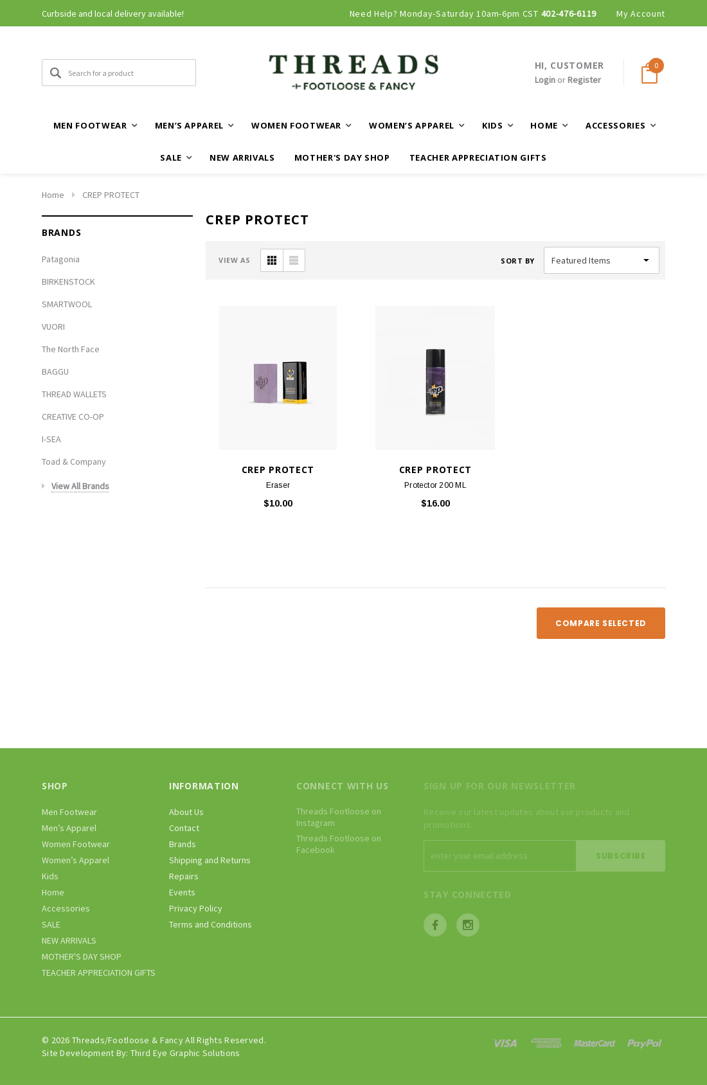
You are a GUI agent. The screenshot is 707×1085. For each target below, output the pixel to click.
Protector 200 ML (435, 485)
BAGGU (55, 371)
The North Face (71, 349)
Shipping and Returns (210, 860)
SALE (51, 924)
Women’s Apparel (75, 860)
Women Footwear (76, 844)
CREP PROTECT (110, 195)
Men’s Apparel (69, 828)
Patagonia (61, 259)
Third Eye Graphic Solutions (185, 1053)
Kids (50, 876)
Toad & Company (74, 461)
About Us (186, 812)
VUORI (53, 326)
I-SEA (51, 439)
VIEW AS (235, 260)
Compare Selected (601, 623)
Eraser (278, 485)
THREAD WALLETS (74, 394)
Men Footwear (69, 812)
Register (584, 79)
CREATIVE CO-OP (73, 416)
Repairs (184, 876)
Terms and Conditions (210, 924)
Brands (182, 844)
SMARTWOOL (67, 304)
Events (182, 892)
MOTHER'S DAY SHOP (342, 157)
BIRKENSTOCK (68, 281)
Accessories (66, 908)
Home (53, 195)
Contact (184, 828)
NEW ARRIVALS (242, 157)
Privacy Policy (195, 908)
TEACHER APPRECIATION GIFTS (478, 157)
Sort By (518, 260)
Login (545, 79)
